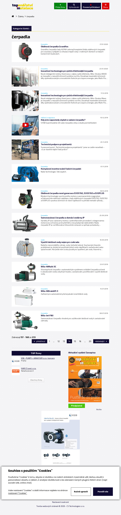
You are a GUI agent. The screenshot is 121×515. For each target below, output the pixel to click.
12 (59, 341)
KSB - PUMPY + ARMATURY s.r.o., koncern (38, 358)
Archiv (99, 409)
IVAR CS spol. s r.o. (28, 368)
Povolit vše (103, 491)
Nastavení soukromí (60, 502)
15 (75, 341)
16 (80, 341)
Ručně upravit (81, 491)
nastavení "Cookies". (17, 493)
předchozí (39, 341)
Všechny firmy (36, 380)
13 (64, 341)
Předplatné (76, 405)
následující (101, 341)
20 (90, 341)
